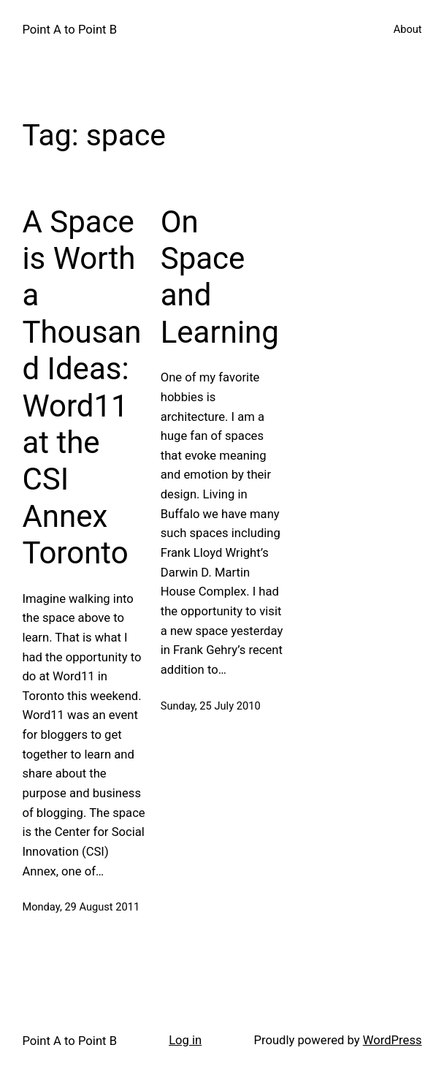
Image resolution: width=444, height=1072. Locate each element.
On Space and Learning (220, 277)
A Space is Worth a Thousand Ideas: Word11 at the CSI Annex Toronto (81, 387)
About (408, 29)
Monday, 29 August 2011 (80, 906)
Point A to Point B (69, 30)
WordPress (392, 1040)
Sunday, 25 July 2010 (211, 705)
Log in (185, 1040)
